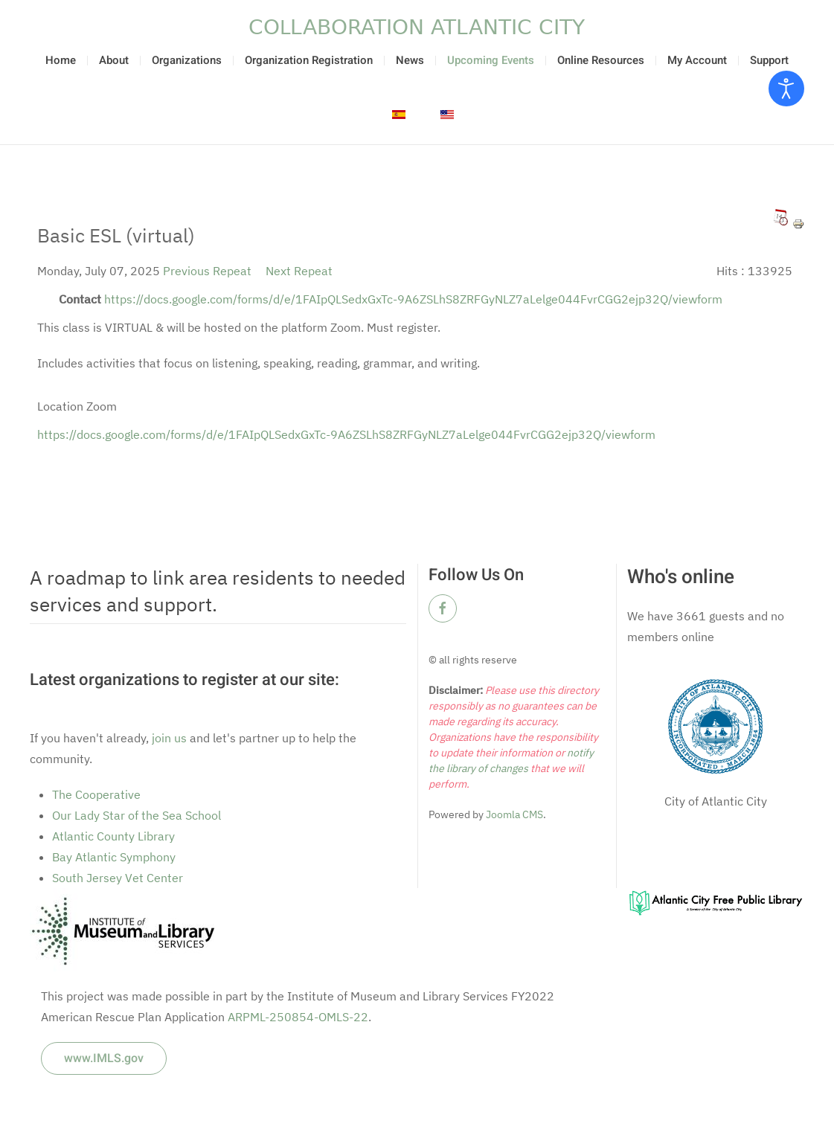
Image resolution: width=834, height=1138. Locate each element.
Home (60, 60)
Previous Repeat (207, 270)
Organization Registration (309, 60)
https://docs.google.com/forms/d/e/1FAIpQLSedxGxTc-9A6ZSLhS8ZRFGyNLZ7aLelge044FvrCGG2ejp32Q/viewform (413, 299)
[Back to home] (417, 26)
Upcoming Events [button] (490, 60)
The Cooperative (96, 794)
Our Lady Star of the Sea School (136, 815)
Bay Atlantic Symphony (114, 856)
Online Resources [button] (600, 60)
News (410, 60)
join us (169, 737)
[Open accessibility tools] (786, 88)
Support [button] (769, 60)
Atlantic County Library (113, 836)
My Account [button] (697, 60)
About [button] (114, 60)
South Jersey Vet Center (117, 877)
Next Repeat (299, 270)
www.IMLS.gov (104, 1058)
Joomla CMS (513, 814)
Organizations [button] (187, 60)
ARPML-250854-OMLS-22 (298, 1016)
